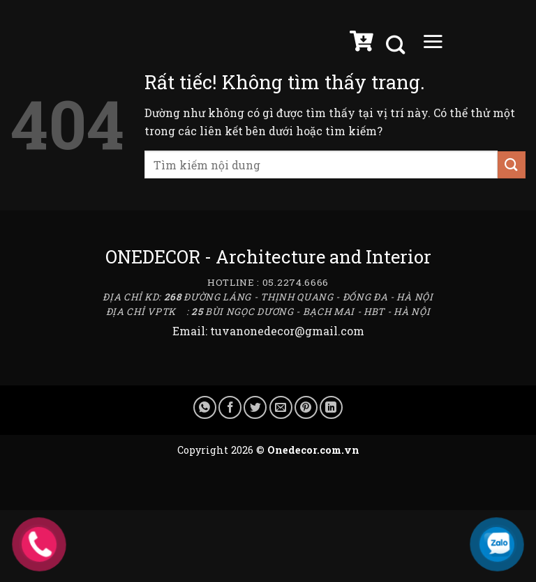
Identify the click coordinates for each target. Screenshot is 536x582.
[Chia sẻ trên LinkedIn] (331, 407)
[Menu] (433, 44)
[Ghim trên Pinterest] (306, 407)
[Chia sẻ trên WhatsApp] (204, 407)
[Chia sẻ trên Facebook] (229, 407)
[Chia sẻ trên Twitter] (255, 407)
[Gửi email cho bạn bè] (280, 407)
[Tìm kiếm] (397, 44)
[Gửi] (512, 164)
